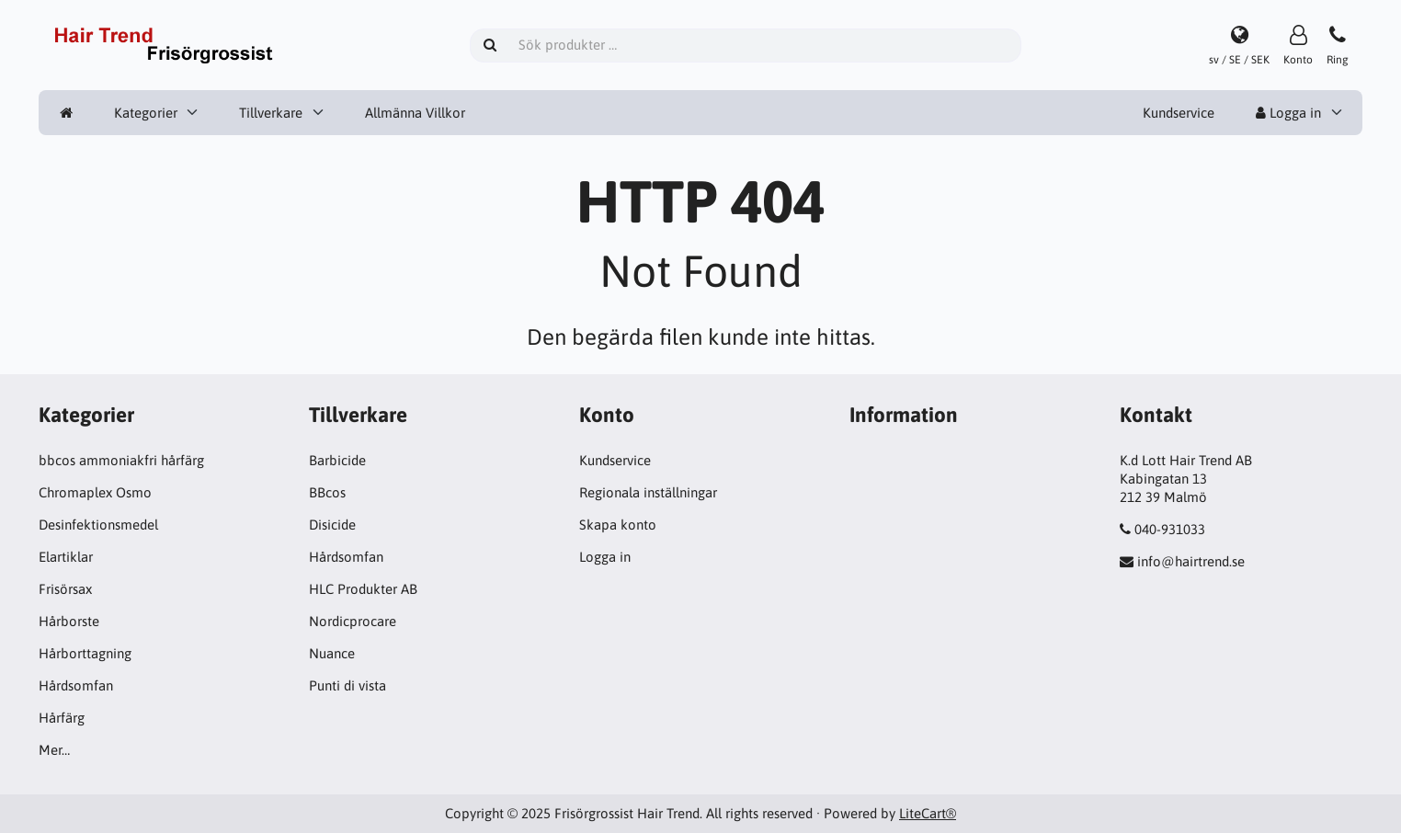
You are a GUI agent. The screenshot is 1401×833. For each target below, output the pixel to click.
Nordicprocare (352, 621)
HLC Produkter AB (363, 589)
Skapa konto (617, 524)
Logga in (1288, 112)
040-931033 (1169, 529)
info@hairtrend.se (1191, 561)
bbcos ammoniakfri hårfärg (121, 460)
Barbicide (337, 460)
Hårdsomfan (76, 685)
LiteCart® (927, 813)
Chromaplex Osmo (95, 492)
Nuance (332, 653)
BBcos (327, 492)
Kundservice (1178, 112)
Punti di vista (347, 685)
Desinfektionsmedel (98, 524)
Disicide (332, 524)
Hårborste (69, 621)
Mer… (54, 750)
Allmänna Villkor (415, 112)
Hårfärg (62, 717)
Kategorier (145, 112)
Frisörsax (65, 589)
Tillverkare (270, 112)
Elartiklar (66, 557)
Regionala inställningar (648, 492)
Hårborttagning (85, 653)
